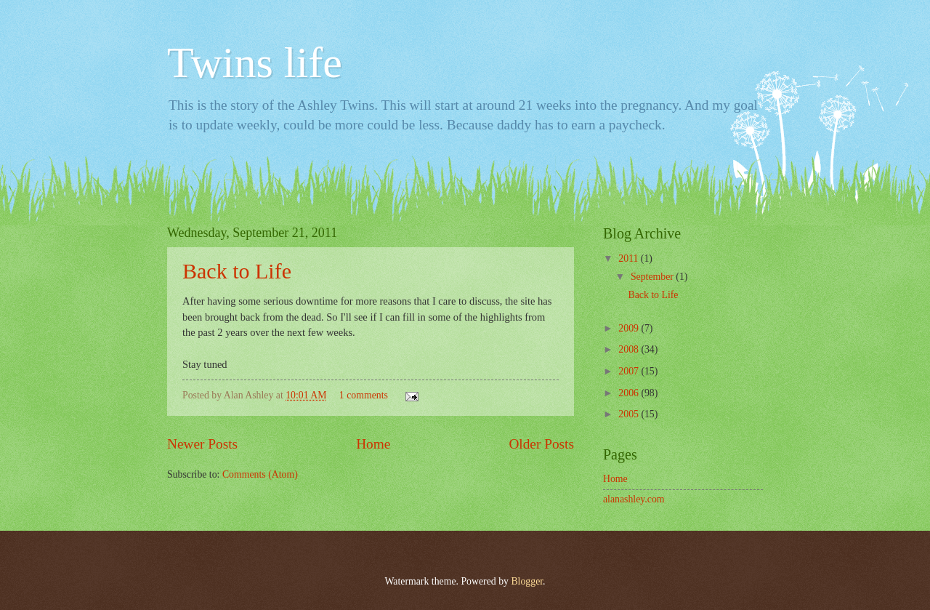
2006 (629, 393)
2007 (629, 371)
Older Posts (541, 444)
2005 (629, 414)
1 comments (363, 395)
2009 (629, 328)
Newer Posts (202, 444)
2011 (629, 258)
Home (373, 444)
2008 (629, 349)
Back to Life (236, 271)
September (653, 276)
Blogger (527, 581)
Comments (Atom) (260, 474)
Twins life (254, 63)
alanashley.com (634, 499)
